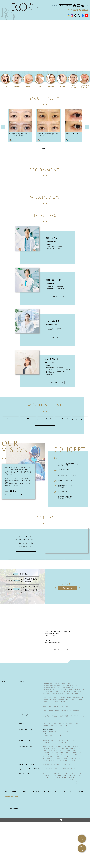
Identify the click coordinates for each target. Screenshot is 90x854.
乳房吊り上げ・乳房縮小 (49, 755)
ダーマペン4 (46, 784)
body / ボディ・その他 (25, 759)
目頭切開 (70, 719)
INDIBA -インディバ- (73, 813)
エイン (79, 782)
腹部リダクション (53, 761)
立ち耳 (44, 736)
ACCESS (60, 15)
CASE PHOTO (41, 15)
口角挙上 (57, 740)
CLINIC (35, 15)
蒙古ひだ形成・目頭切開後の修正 (66, 717)
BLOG (77, 821)
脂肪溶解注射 (46, 770)
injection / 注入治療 (25, 770)
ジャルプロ (68, 772)
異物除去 (57, 731)
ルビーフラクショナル (75, 778)
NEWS (4, 822)
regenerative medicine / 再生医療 (29, 799)
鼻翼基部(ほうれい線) (48, 731)
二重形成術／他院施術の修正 (50, 717)
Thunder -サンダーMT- (48, 811)
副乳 (57, 755)
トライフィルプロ (54, 784)
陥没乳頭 (65, 753)
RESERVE (68, 618)
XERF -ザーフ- (46, 803)
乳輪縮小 (77, 753)
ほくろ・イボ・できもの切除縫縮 (51, 794)
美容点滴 (45, 790)
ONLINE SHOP (65, 6)
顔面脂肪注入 (69, 747)
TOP (13, 15)
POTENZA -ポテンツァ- (58, 803)
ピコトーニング (75, 780)
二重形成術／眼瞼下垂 (71, 715)
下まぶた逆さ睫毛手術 (57, 723)
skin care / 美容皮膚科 (25, 776)
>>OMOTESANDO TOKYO (77, 10)
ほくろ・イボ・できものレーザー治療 (58, 790)
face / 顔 (21, 711)
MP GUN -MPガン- (61, 813)
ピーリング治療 (54, 782)
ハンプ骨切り (53, 729)
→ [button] (87, 126)
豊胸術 (44, 753)
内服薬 (44, 776)
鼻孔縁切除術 (79, 729)
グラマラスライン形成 (48, 721)
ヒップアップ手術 (63, 761)
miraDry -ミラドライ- (61, 811)
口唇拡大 (51, 740)
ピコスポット (66, 780)
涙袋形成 (67, 723)
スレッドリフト (63, 749)
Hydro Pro (60, 770)
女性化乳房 (63, 755)
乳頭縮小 (71, 753)
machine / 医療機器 (24, 803)
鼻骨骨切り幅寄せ (77, 727)
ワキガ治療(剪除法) (65, 794)
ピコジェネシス (58, 780)
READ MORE (45, 148)
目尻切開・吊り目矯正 (79, 719)
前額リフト (54, 749)
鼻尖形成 (69, 727)
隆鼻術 (44, 727)
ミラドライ (66, 788)
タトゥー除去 (46, 782)
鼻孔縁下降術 (70, 729)
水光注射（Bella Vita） (48, 786)
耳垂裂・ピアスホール (58, 736)
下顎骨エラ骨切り (47, 747)
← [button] (2, 126)
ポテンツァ (50, 776)
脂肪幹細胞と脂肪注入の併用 (62, 799)
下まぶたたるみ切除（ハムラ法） (63, 721)
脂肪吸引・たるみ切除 (48, 759)
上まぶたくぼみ (46, 723)
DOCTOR (24, 15)
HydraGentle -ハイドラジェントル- (66, 809)
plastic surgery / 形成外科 (26, 794)
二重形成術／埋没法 (47, 713)
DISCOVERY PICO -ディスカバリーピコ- (53, 807)
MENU (18, 15)
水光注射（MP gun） (61, 786)
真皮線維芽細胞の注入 (48, 799)
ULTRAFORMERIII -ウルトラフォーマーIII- (69, 805)
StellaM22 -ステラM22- (49, 813)
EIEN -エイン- (69, 807)
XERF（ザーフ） (59, 776)
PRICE (30, 15)
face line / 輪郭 (23, 745)
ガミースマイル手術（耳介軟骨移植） (70, 740)
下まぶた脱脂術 (77, 721)
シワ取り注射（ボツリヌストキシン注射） (53, 772)
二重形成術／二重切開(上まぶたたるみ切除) (53, 715)
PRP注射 (80, 788)
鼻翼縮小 (55, 727)
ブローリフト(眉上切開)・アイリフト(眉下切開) (54, 719)
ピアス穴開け (72, 790)
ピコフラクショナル (47, 780)
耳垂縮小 (67, 736)
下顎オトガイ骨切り (74, 745)
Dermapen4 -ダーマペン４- (50, 805)
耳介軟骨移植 (62, 727)
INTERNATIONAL (51, 15)
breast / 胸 (22, 753)
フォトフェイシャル (63, 778)
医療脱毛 (62, 782)
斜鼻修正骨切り (62, 729)
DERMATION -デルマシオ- (75, 811)
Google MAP (57, 679)
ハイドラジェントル (71, 782)
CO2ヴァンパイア (65, 784)
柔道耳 (49, 736)
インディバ (74, 788)
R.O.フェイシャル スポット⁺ (50, 778)
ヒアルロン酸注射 (69, 770)
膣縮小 (58, 766)
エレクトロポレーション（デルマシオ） (52, 788)
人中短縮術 (64, 731)
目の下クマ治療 (74, 723)
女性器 (44, 764)
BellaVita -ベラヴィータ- (49, 809)
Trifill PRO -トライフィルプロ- (73, 803)
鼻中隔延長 (45, 729)
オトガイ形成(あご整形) (48, 745)
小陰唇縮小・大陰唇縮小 (49, 766)
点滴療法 (73, 799)
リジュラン (53, 770)
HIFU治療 (67, 776)
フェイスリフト (46, 749)
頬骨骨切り (55, 747)
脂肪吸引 (62, 747)
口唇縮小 (45, 740)
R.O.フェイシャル (76, 776)
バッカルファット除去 (79, 747)
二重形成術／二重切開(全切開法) (62, 713)
